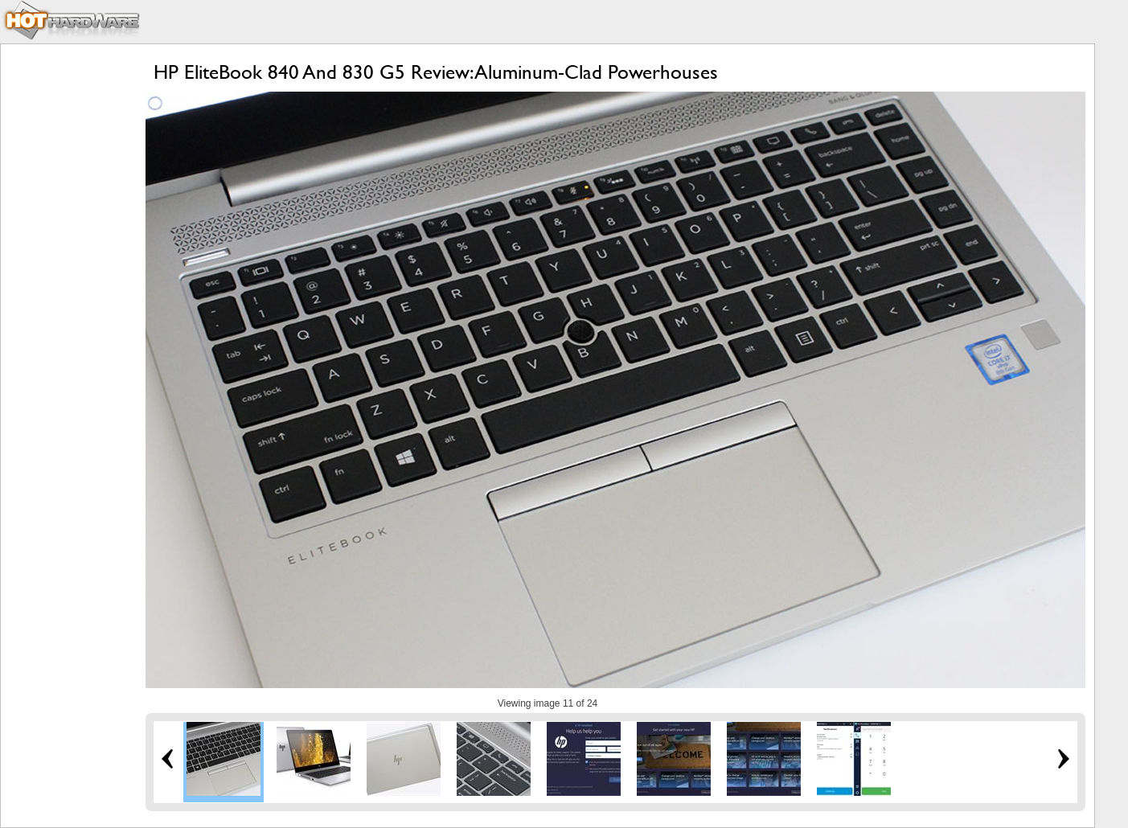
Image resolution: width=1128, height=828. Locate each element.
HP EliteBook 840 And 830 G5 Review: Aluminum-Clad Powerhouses (436, 72)
